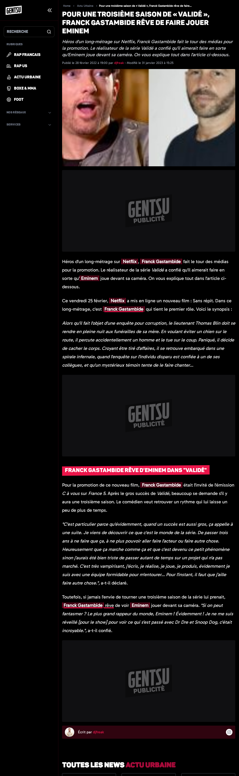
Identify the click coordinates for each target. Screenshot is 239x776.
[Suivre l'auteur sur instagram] (229, 732)
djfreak (119, 63)
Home (66, 5)
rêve (88, 605)
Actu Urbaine (85, 5)
